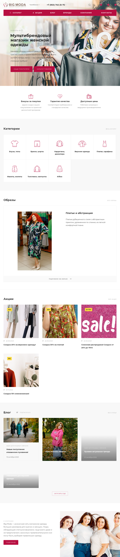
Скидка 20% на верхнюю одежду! (20, 345)
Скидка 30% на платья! (53, 345)
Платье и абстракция (79, 213)
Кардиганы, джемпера (59, 152)
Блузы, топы (14, 151)
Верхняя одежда (82, 151)
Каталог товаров (44, 69)
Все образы (111, 200)
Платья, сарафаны (104, 151)
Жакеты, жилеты (14, 177)
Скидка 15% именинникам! (16, 394)
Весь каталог (111, 129)
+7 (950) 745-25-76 (56, 5)
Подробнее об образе (60, 279)
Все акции (112, 299)
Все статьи (112, 413)
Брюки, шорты (37, 151)
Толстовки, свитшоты (37, 177)
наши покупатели (21, 69)
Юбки (59, 177)
